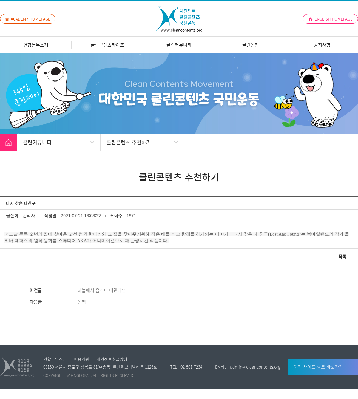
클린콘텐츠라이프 (107, 44)
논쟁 (82, 302)
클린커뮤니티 (179, 44)
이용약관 (81, 359)
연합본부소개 (35, 44)
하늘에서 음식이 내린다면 (102, 290)
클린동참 (250, 44)
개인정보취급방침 (111, 359)
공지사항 (322, 44)
